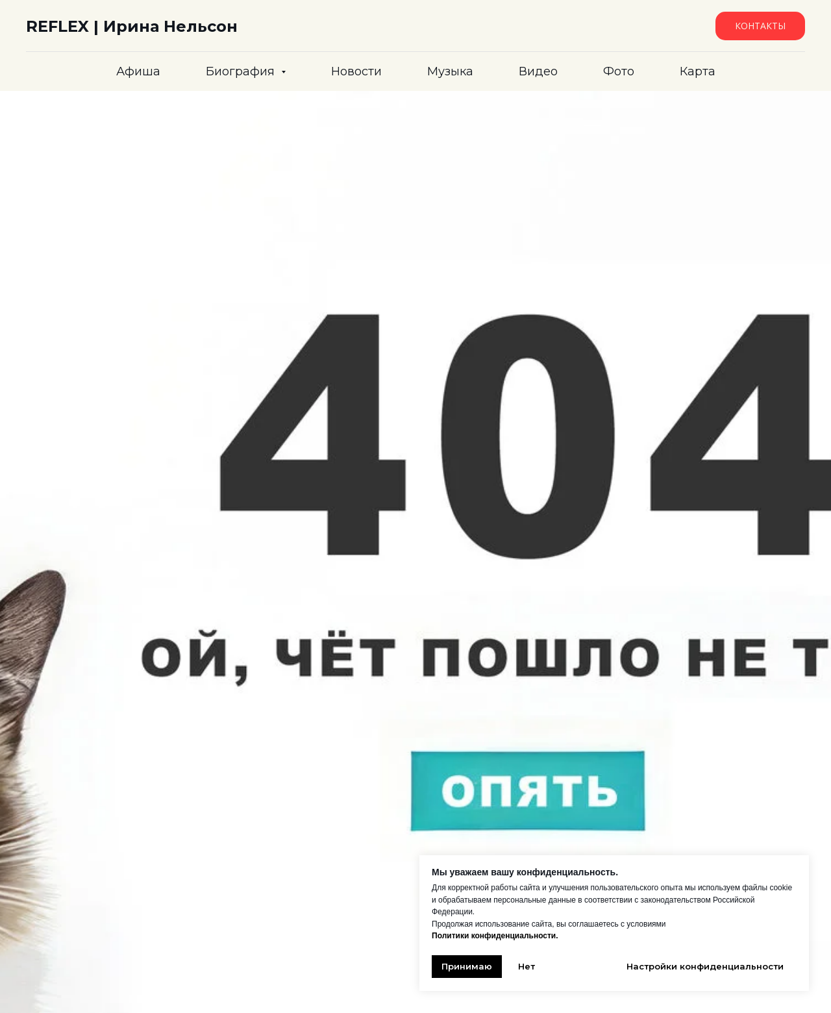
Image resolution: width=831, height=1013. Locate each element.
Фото (618, 71)
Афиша (138, 71)
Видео (538, 71)
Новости (356, 71)
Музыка (450, 71)
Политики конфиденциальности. (495, 935)
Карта (697, 71)
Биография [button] (242, 71)
